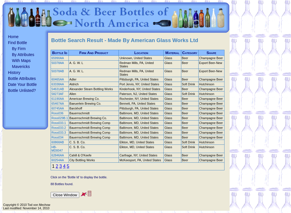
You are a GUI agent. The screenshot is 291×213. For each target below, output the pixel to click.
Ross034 (57, 137)
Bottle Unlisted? (22, 90)
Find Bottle (17, 42)
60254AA (57, 160)
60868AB (57, 142)
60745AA (57, 108)
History (14, 72)
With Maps (21, 60)
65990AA (57, 58)
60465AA (57, 79)
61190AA (57, 98)
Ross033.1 (58, 123)
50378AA (57, 63)
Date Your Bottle (22, 84)
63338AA (57, 84)
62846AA (57, 155)
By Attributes (23, 54)
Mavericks (21, 66)
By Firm (19, 48)
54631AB (57, 89)
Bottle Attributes (22, 78)
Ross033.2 (58, 127)
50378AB (57, 71)
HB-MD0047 (57, 148)
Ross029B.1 (59, 118)
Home (13, 36)
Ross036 (57, 113)
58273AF (57, 94)
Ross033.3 (58, 132)
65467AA (57, 103)
